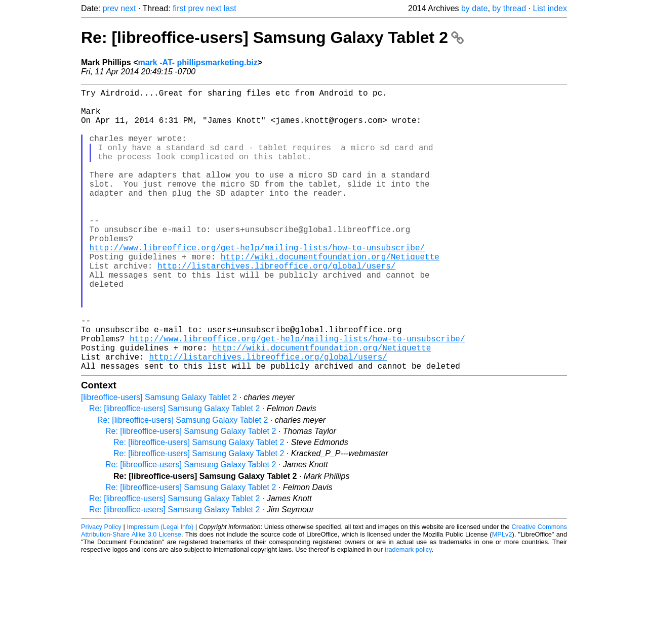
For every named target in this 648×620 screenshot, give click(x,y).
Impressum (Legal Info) (160, 589)
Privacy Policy (101, 589)
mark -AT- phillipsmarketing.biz (197, 62)
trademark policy (408, 612)
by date (474, 8)
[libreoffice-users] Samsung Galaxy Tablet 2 (159, 460)
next (128, 8)
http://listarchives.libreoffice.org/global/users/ (276, 306)
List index (550, 8)
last (230, 8)
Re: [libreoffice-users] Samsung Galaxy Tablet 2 (272, 37)
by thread (509, 8)
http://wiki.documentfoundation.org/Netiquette (330, 294)
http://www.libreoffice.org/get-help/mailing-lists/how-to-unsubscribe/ (257, 283)
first (179, 8)
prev (110, 8)
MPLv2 (502, 597)
